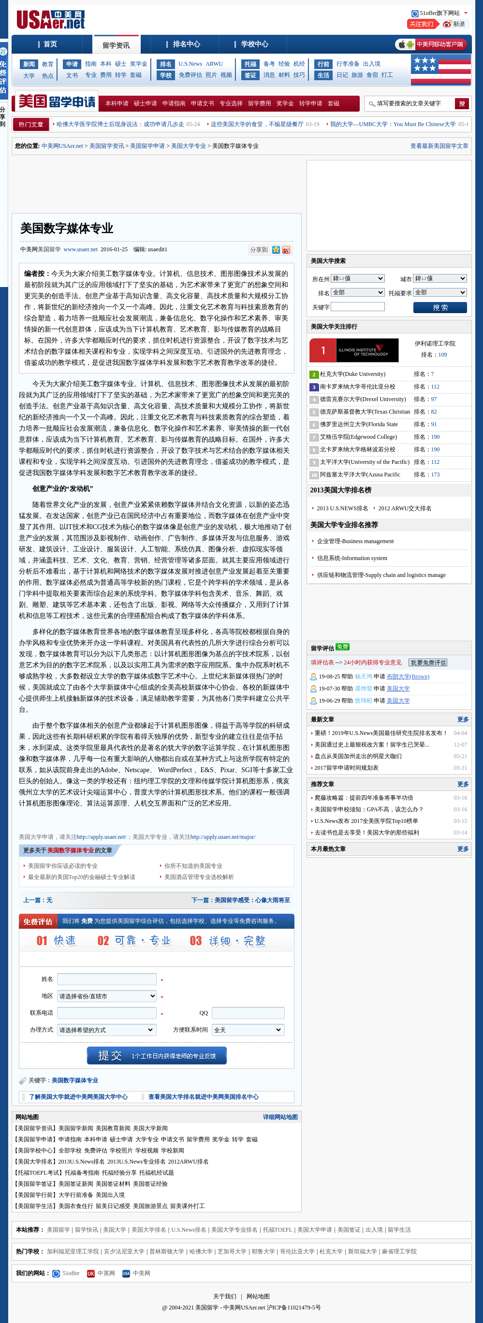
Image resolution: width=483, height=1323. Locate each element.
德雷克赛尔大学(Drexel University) (363, 399)
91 (434, 424)
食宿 (372, 75)
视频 (226, 75)
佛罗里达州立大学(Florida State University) (359, 426)
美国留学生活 (35, 1206)
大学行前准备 (76, 1195)
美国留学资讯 (106, 146)
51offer (66, 1273)
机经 (299, 63)
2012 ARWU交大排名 (405, 508)
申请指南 (174, 103)
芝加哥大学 (232, 1251)
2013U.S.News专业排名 (136, 1161)
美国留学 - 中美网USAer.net (230, 1307)
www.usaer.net (81, 249)
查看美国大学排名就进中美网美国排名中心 (203, 1096)
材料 (284, 75)
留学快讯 (86, 1229)
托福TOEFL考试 (38, 1172)
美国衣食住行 (76, 1206)
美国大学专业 (188, 146)
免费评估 (190, 75)
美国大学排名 (35, 1161)
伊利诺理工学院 (435, 343)
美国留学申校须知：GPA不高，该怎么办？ (369, 809)
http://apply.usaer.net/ (102, 837)
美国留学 (49, 249)
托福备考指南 (82, 1172)
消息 (269, 75)
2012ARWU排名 (188, 1161)
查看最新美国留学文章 (439, 146)
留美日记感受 (113, 1206)
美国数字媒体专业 (75, 1080)
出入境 (372, 63)
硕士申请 (145, 103)
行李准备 (348, 63)
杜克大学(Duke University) (353, 374)
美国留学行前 (35, 1195)
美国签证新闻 (76, 1183)
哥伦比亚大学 (297, 1251)
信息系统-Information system (352, 558)
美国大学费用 (109, 819)
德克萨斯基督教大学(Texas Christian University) (365, 413)
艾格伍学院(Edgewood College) (358, 436)
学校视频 (147, 1150)
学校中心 (254, 44)
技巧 (299, 75)
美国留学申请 (147, 146)
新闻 (29, 64)
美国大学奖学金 (149, 819)
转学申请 (310, 103)
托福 (250, 64)
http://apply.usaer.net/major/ (223, 837)
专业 (91, 75)
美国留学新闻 (76, 1128)
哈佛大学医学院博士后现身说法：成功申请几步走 (120, 124)
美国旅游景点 (150, 1206)
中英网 (101, 1273)
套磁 (136, 75)
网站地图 (258, 1296)
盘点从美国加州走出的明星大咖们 (358, 756)
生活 (323, 75)
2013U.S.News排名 (82, 1161)
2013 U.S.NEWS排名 (342, 508)
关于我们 (224, 1296)
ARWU (214, 63)
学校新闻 (172, 1150)
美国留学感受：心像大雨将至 (252, 900)
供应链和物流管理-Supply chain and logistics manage (381, 575)
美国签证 (349, 1229)
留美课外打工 (187, 1206)
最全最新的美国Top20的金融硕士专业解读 (82, 877)
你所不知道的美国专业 (193, 866)
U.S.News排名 (188, 1229)
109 (443, 354)
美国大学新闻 (150, 1128)
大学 (29, 75)
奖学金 (138, 63)
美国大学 (398, 688)
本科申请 (117, 103)
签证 (250, 75)
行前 (323, 64)
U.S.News (191, 63)
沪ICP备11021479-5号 (294, 1307)
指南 (91, 63)
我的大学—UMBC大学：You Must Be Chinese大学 (393, 124)
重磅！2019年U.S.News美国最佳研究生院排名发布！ (382, 733)
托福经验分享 (119, 1172)
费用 (106, 75)
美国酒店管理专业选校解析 (199, 877)
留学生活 (399, 1229)
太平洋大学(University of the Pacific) (365, 462)
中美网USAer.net (62, 146)
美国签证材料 (113, 1183)
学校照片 (121, 1150)
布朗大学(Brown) (408, 676)
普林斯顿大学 (166, 1251)
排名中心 (186, 44)
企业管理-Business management (355, 541)
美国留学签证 (35, 1183)
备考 (269, 63)
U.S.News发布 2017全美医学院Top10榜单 (366, 821)
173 (435, 474)
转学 (121, 75)
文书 (72, 75)
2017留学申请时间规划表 (347, 767)
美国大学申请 (36, 819)
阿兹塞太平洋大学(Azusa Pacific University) (360, 476)
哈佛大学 (201, 1251)
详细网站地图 (280, 1117)
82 (434, 411)
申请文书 (202, 103)
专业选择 (231, 103)
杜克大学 (331, 1251)
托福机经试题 (156, 1172)
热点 (48, 75)
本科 (106, 63)
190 (435, 436)
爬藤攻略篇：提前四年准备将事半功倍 (364, 797)
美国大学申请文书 (195, 819)
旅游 (357, 75)
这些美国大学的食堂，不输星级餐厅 (257, 124)
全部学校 (70, 1150)
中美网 (136, 1273)
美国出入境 (110, 1195)
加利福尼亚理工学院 (73, 1251)
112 (435, 386)
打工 (387, 75)
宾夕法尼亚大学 (124, 1251)
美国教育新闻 (113, 1128)
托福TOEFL (278, 1229)
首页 (50, 44)
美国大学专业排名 (234, 1229)
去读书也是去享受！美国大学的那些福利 (367, 832)
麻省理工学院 (399, 1251)
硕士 (121, 63)
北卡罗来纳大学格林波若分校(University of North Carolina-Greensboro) (357, 451)
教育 (48, 64)
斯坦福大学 (362, 1251)
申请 (72, 64)
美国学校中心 (35, 1150)
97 (434, 399)
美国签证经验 (150, 1183)
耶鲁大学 (263, 1251)
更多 (463, 719)
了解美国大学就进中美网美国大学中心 (78, 1096)
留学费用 (259, 103)
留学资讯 (116, 45)
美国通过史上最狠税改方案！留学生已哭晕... (372, 744)
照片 (211, 75)
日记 (342, 75)
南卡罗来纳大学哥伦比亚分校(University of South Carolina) (357, 388)
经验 (284, 63)
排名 (166, 64)
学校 (166, 75)
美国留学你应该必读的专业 (63, 866)
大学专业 (147, 1139)
